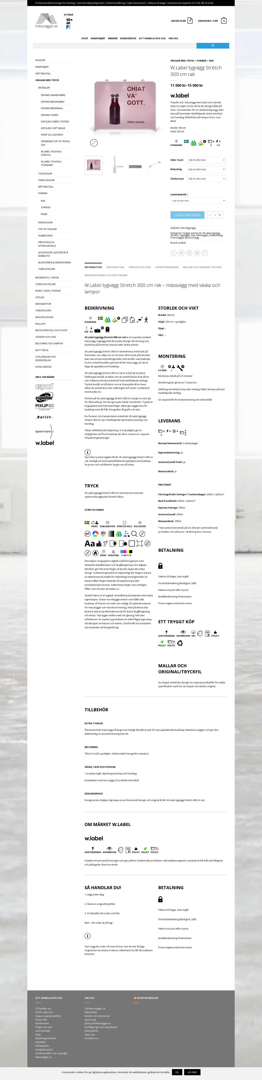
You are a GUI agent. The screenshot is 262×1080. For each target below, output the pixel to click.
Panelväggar (46, 180)
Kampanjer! (98, 38)
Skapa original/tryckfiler (48, 1016)
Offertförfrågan (166, 267)
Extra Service (43, 366)
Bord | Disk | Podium (48, 290)
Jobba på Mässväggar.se (98, 1023)
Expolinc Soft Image (53, 128)
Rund (44, 214)
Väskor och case (45, 336)
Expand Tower (49, 115)
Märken (113, 38)
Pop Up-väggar (47, 229)
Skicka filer (41, 1019)
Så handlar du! (43, 1008)
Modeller (44, 87)
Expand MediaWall (52, 108)
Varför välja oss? (44, 1012)
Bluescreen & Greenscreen (54, 262)
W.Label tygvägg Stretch (51, 153)
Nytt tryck (41, 350)
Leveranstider (43, 1030)
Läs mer (192, 1072)
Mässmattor (43, 303)
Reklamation (42, 1045)
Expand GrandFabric (53, 95)
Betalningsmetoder (45, 1038)
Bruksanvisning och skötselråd (106, 275)
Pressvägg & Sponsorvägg (47, 243)
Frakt (38, 1034)
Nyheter (40, 60)
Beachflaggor (44, 317)
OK (177, 1072)
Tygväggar (45, 173)
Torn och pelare (45, 284)
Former (42, 193)
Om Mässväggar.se (95, 1008)
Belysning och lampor (49, 343)
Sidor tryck (176, 160)
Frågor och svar (140, 267)
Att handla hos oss (152, 38)
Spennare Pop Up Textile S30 (55, 143)
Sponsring (90, 1019)
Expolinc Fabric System (55, 121)
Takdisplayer (43, 310)
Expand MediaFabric (53, 101)
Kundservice (128, 38)
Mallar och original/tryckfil (202, 267)
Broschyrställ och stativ (51, 330)
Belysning (176, 169)
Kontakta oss (92, 1038)
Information (93, 267)
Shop (84, 38)
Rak (43, 200)
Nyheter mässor (147, 998)
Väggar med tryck (47, 80)
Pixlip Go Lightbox (52, 134)
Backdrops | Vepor (47, 277)
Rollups (40, 323)
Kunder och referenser (97, 1016)
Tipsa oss (90, 1034)
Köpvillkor (40, 1042)
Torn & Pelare (46, 269)
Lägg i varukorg (187, 215)
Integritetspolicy (44, 1049)
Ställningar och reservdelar (45, 358)
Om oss (173, 38)
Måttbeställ (43, 73)
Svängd (45, 207)
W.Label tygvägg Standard (51, 163)
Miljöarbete (91, 1012)
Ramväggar (45, 222)
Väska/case (177, 179)
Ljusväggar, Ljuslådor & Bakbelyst (53, 254)
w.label (182, 242)
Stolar (39, 297)
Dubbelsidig (45, 235)
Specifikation (115, 267)
